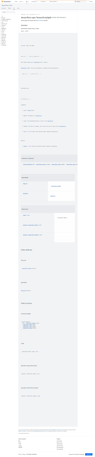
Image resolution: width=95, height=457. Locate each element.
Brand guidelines (60, 447)
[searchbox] (8, 12)
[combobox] (80, 1)
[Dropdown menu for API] (28, 1)
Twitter (19, 445)
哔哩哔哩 (20, 447)
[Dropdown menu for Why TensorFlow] (58, 1)
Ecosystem (34, 1)
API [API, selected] (26, 1)
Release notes (59, 443)
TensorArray (40, 20)
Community (43, 1)
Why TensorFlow (53, 1)
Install (16, 1)
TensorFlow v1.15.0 (7, 5)
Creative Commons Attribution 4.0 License (52, 429)
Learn (20, 1)
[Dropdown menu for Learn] (23, 1)
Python (9, 8)
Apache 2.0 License (22, 431)
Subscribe (89, 454)
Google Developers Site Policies (39, 431)
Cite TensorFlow (60, 449)
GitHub (90, 1)
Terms (19, 454)
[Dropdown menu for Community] (46, 1)
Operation (23, 290)
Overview (4, 8)
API (27, 14)
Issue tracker (59, 441)
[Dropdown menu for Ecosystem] (37, 1)
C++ (39, 14)
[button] (8, 18)
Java (18, 8)
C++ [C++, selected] (14, 8)
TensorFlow (23, 14)
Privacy (23, 454)
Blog (19, 441)
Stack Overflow (60, 445)
